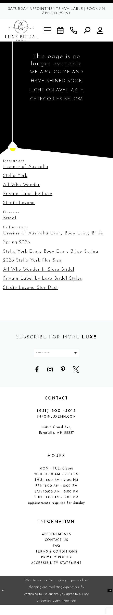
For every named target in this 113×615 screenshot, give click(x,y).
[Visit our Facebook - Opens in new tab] (37, 379)
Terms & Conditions (56, 561)
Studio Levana (19, 202)
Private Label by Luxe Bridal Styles (42, 278)
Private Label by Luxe (27, 194)
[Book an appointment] (60, 30)
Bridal (9, 218)
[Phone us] (73, 30)
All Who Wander (21, 185)
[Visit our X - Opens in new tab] (76, 379)
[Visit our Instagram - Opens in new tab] (50, 379)
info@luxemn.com (56, 426)
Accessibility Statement (56, 573)
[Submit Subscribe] (99, 358)
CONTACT (56, 408)
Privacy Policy (56, 567)
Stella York (15, 175)
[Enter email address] (56, 358)
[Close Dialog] (5, 600)
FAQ (56, 555)
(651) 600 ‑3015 (56, 421)
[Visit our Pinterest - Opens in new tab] (63, 379)
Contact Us (56, 550)
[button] (47, 30)
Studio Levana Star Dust (30, 287)
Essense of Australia (25, 166)
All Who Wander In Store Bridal (38, 269)
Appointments (56, 544)
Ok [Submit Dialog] (107, 600)
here (73, 610)
